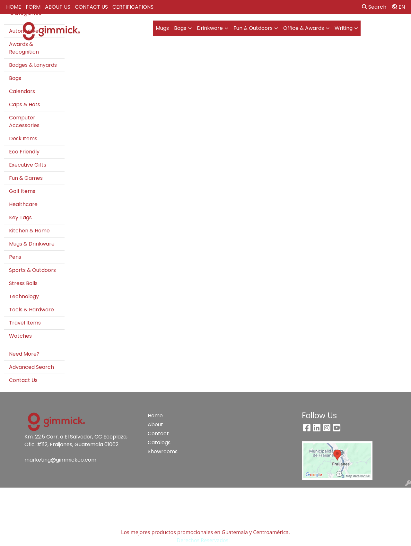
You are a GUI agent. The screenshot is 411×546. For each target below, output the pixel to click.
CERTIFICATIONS (132, 7)
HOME (13, 7)
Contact (158, 433)
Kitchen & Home (29, 230)
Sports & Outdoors (32, 270)
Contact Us (23, 380)
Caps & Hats (24, 104)
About (155, 424)
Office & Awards (303, 28)
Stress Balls (23, 283)
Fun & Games (26, 178)
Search (374, 7)
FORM (33, 7)
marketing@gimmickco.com (60, 460)
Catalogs (159, 442)
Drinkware (210, 28)
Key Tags (20, 217)
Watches (20, 336)
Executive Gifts (27, 165)
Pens (15, 257)
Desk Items (23, 138)
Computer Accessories (24, 121)
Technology (24, 296)
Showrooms (163, 451)
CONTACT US (91, 7)
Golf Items (22, 191)
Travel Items (25, 322)
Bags (180, 28)
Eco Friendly (24, 151)
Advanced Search (31, 367)
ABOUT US (57, 7)
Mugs (162, 28)
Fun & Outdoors (253, 28)
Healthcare (23, 204)
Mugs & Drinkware (32, 243)
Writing (344, 28)
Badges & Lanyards (33, 65)
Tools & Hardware (31, 309)
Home (155, 415)
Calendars (22, 91)
